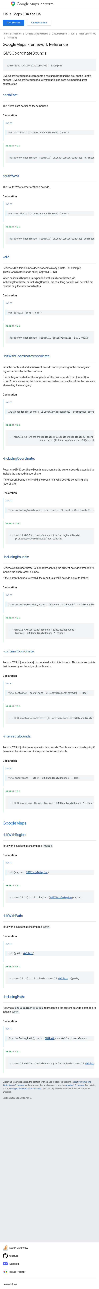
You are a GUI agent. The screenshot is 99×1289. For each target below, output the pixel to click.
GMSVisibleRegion (37, 872)
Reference (12, 37)
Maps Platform (35, 4)
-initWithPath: (13, 916)
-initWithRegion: (14, 835)
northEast (10, 95)
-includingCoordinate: (19, 458)
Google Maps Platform (37, 33)
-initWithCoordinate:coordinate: (26, 356)
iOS (5, 14)
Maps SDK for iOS (27, 14)
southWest (11, 176)
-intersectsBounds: (17, 736)
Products (17, 33)
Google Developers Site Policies (25, 1088)
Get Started (13, 22)
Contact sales (39, 22)
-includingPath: (13, 997)
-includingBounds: (16, 557)
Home (5, 33)
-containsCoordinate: (18, 651)
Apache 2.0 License (74, 1085)
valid (6, 257)
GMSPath (28, 953)
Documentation (59, 33)
